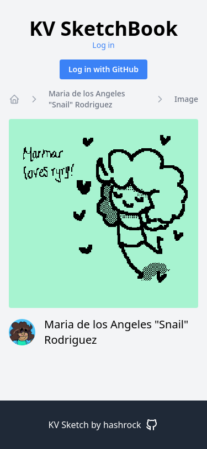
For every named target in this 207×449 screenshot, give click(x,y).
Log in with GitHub (103, 69)
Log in (103, 45)
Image (186, 99)
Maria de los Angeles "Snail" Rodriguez (87, 99)
